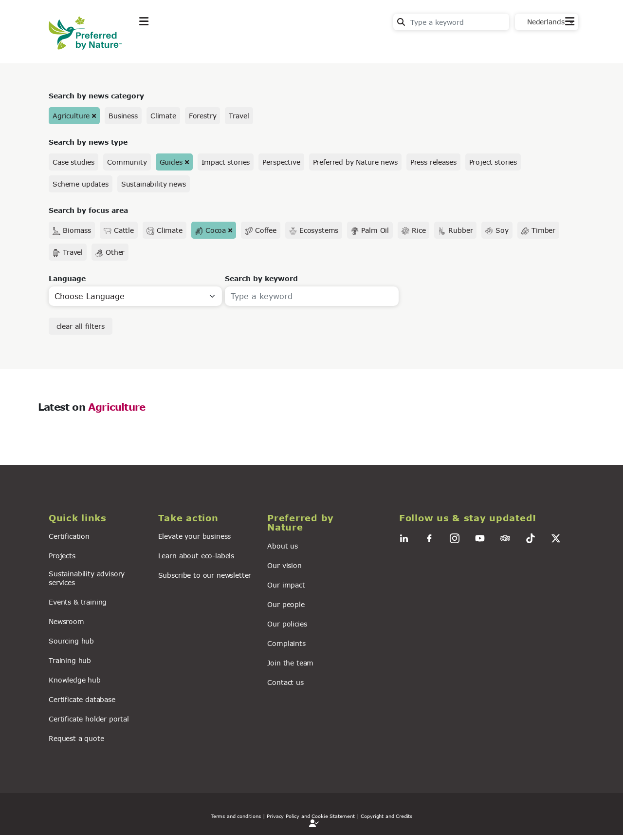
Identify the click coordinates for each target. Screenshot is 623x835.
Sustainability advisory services (87, 577)
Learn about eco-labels (196, 555)
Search (401, 22)
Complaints (286, 643)
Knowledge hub (75, 680)
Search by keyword (261, 278)
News (265, 45)
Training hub (70, 660)
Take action (212, 45)
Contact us (285, 682)
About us (282, 546)
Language (67, 278)
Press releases (433, 162)
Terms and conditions (236, 816)
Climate (163, 116)
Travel (239, 116)
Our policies (287, 624)
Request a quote (76, 738)
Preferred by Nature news (355, 162)
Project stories (493, 162)
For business (321, 45)
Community (127, 162)
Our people (285, 604)
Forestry (203, 116)
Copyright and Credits (386, 816)
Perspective (281, 162)
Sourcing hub (71, 641)
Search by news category (96, 96)
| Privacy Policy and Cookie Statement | (311, 816)
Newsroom (66, 621)
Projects (62, 555)
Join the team (290, 663)
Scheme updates (81, 184)
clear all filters (80, 326)
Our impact (286, 585)
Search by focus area (88, 210)
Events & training (78, 602)
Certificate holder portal (89, 719)
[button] (98, 518)
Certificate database (82, 699)
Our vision (284, 565)
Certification (69, 536)
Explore (153, 45)
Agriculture (71, 116)
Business (123, 116)
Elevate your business (194, 536)
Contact (560, 44)
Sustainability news (153, 184)
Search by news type (88, 142)
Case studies (73, 162)
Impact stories (226, 162)
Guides (171, 162)
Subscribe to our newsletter (205, 575)
